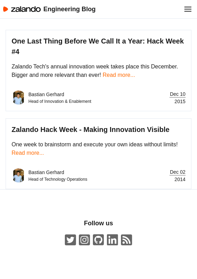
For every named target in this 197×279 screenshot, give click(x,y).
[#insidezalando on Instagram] (84, 240)
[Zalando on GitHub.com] (98, 240)
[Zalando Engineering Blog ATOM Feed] (127, 240)
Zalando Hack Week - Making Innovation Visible (90, 129)
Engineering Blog (69, 9)
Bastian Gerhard (46, 94)
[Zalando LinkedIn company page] (113, 240)
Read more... (119, 75)
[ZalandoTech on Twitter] (70, 240)
